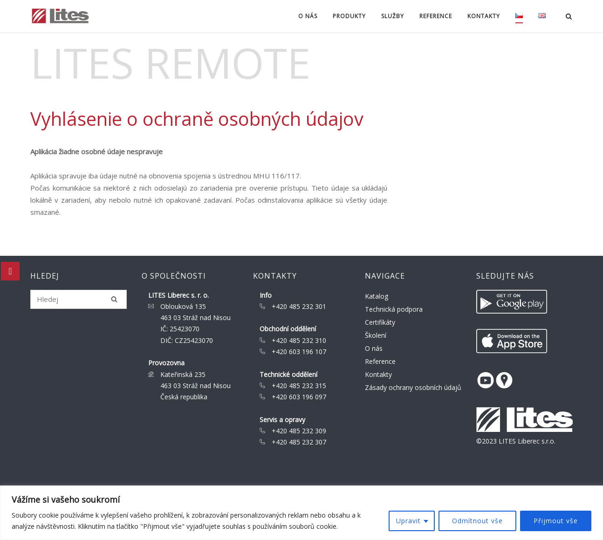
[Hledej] (114, 299)
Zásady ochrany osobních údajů (413, 387)
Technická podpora (394, 309)
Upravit (408, 520)
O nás (307, 16)
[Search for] (78, 299)
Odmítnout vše (477, 520)
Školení (375, 335)
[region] (301, 512)
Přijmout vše (556, 520)
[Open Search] (569, 17)
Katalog (376, 296)
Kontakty (483, 16)
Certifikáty (380, 322)
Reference (435, 16)
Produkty (349, 16)
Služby (392, 16)
